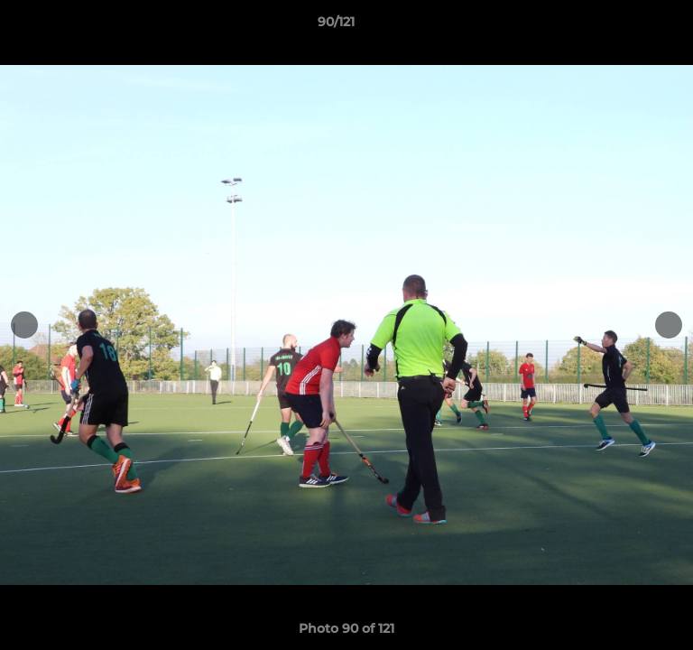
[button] (628, 26)
